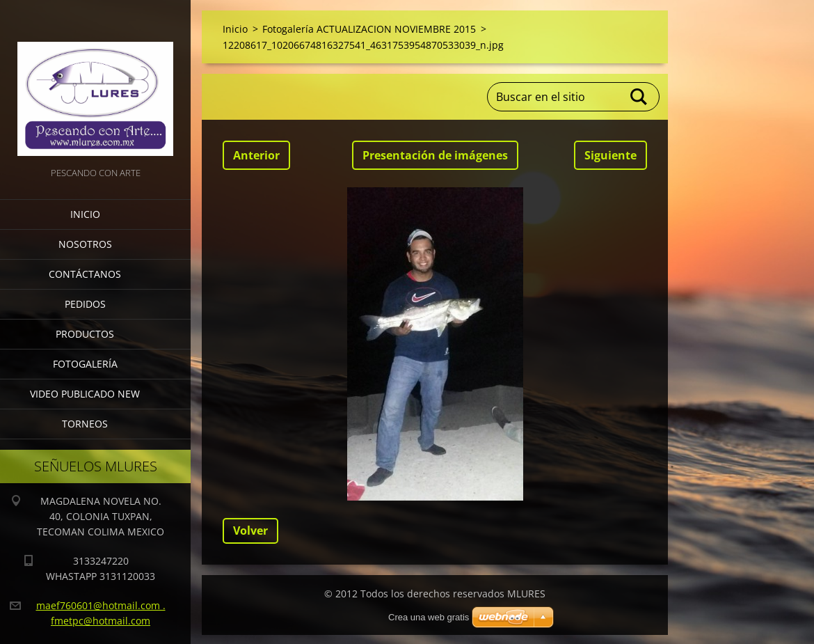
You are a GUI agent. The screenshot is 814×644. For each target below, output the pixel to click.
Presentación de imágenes (435, 155)
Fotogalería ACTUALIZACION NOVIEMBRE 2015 (369, 29)
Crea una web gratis (428, 617)
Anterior (256, 155)
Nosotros (85, 244)
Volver (250, 530)
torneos (85, 423)
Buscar (639, 96)
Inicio (85, 214)
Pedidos (85, 304)
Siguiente (610, 155)
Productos (85, 333)
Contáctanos (85, 274)
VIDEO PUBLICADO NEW (85, 393)
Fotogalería (85, 363)
